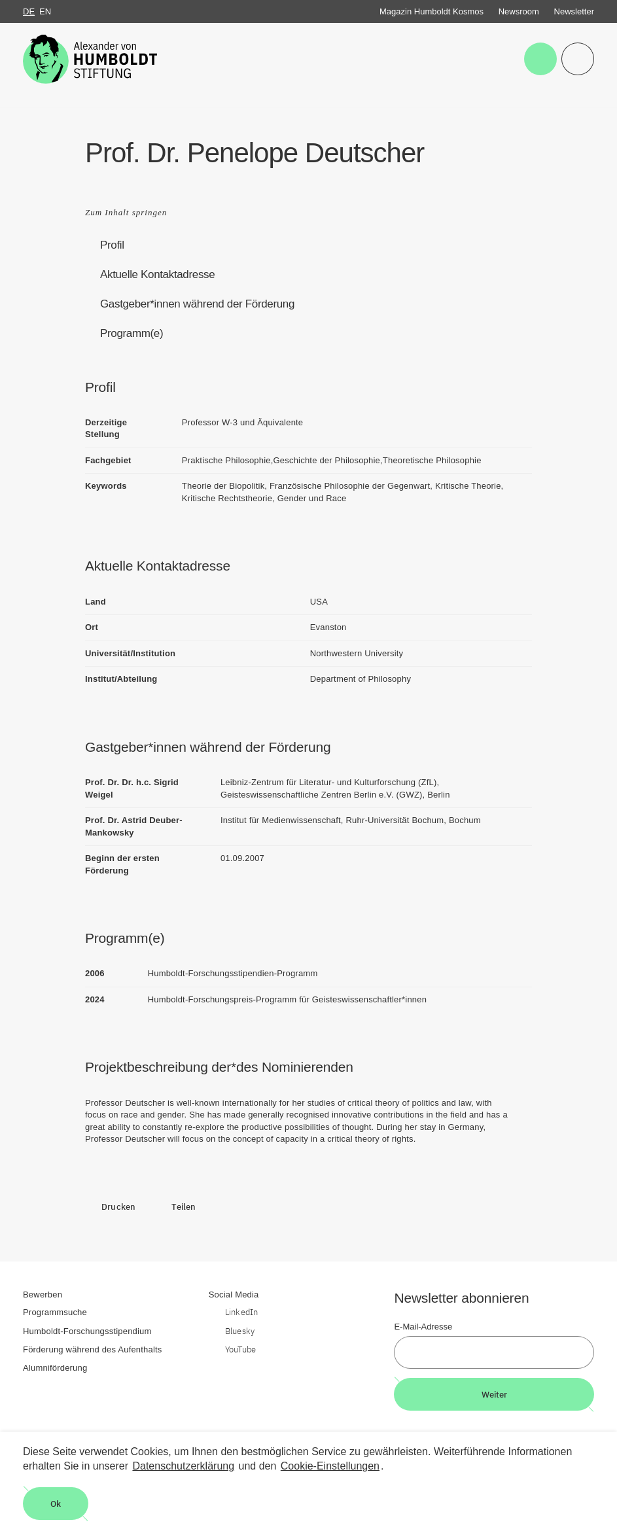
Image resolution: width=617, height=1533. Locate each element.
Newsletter (574, 11)
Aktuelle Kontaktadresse (157, 274)
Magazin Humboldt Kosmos (431, 11)
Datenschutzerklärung (183, 1465)
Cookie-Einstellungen (330, 1465)
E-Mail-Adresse (423, 1326)
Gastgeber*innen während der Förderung (197, 304)
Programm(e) (131, 333)
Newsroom (519, 11)
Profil (112, 245)
